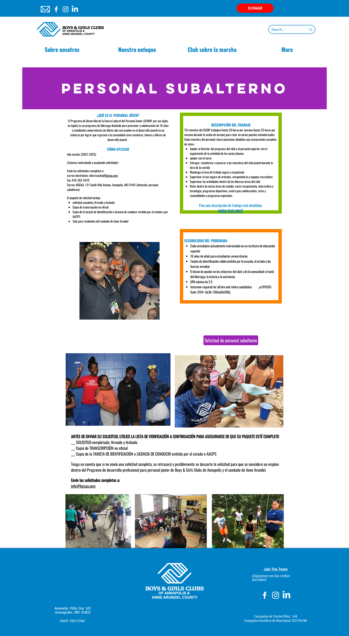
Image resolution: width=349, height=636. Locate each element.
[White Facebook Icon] (56, 9)
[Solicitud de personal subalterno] (230, 340)
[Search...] (285, 29)
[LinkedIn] (75, 9)
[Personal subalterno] (174, 88)
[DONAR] (255, 8)
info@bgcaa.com (83, 486)
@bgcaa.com (110, 175)
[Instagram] (65, 9)
